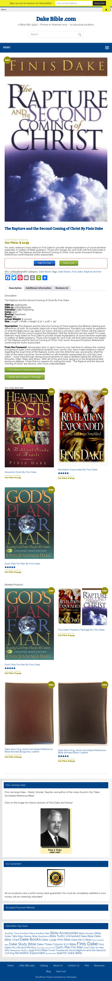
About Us (58, 966)
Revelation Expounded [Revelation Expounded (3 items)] (30, 953)
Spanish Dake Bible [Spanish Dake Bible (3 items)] (69, 953)
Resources (99, 966)
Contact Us (73, 966)
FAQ (87, 966)
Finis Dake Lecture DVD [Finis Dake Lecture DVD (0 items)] (46, 948)
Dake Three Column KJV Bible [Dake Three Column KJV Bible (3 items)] (56, 944)
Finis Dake (77, 271)
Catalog (44, 966)
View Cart (61, 971)
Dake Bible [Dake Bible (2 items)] (87, 936)
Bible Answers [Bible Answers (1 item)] (86, 933)
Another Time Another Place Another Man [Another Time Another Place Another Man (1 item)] (27, 933)
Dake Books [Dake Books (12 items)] (30, 939)
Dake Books (45, 271)
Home (10, 966)
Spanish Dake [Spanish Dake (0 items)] (50, 953)
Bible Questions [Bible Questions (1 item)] (40, 936)
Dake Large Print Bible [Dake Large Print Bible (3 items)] (56, 939)
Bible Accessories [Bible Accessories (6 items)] (64, 933)
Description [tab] (15, 288)
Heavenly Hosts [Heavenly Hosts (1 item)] (18, 950)
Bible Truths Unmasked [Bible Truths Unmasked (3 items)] (65, 936)
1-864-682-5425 (26, 966)
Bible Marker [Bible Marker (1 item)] (25, 936)
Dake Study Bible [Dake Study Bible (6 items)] (22, 944)
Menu (6, 47)
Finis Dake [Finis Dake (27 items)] (87, 943)
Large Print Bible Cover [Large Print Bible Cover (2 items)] (41, 950)
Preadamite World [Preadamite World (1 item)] (65, 950)
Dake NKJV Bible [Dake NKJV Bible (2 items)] (81, 939)
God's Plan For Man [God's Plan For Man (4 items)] (69, 947)
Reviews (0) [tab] (61, 288)
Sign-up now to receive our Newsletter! (31, 3)
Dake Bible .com (56, 19)
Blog (48, 971)
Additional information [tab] (38, 288)
